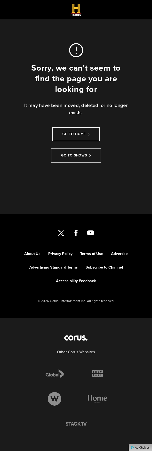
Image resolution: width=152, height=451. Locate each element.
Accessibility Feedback (76, 281)
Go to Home (74, 134)
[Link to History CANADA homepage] (76, 10)
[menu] (9, 10)
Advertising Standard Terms (53, 267)
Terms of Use (91, 253)
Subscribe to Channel (104, 267)
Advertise (119, 253)
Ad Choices (140, 447)
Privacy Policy (60, 253)
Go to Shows (74, 155)
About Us (32, 253)
